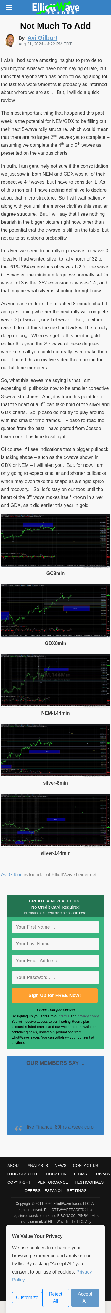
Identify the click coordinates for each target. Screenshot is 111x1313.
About (14, 1165)
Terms (80, 1174)
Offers (33, 1190)
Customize (27, 1297)
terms (65, 1016)
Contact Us (85, 1165)
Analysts (38, 1165)
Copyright (19, 1182)
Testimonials (89, 1182)
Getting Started (18, 1174)
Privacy (102, 1174)
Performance (52, 1182)
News (60, 1165)
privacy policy (87, 1016)
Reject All (55, 1297)
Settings (77, 1190)
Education (55, 1174)
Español (53, 1190)
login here (78, 913)
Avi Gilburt (12, 874)
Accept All (85, 1297)
